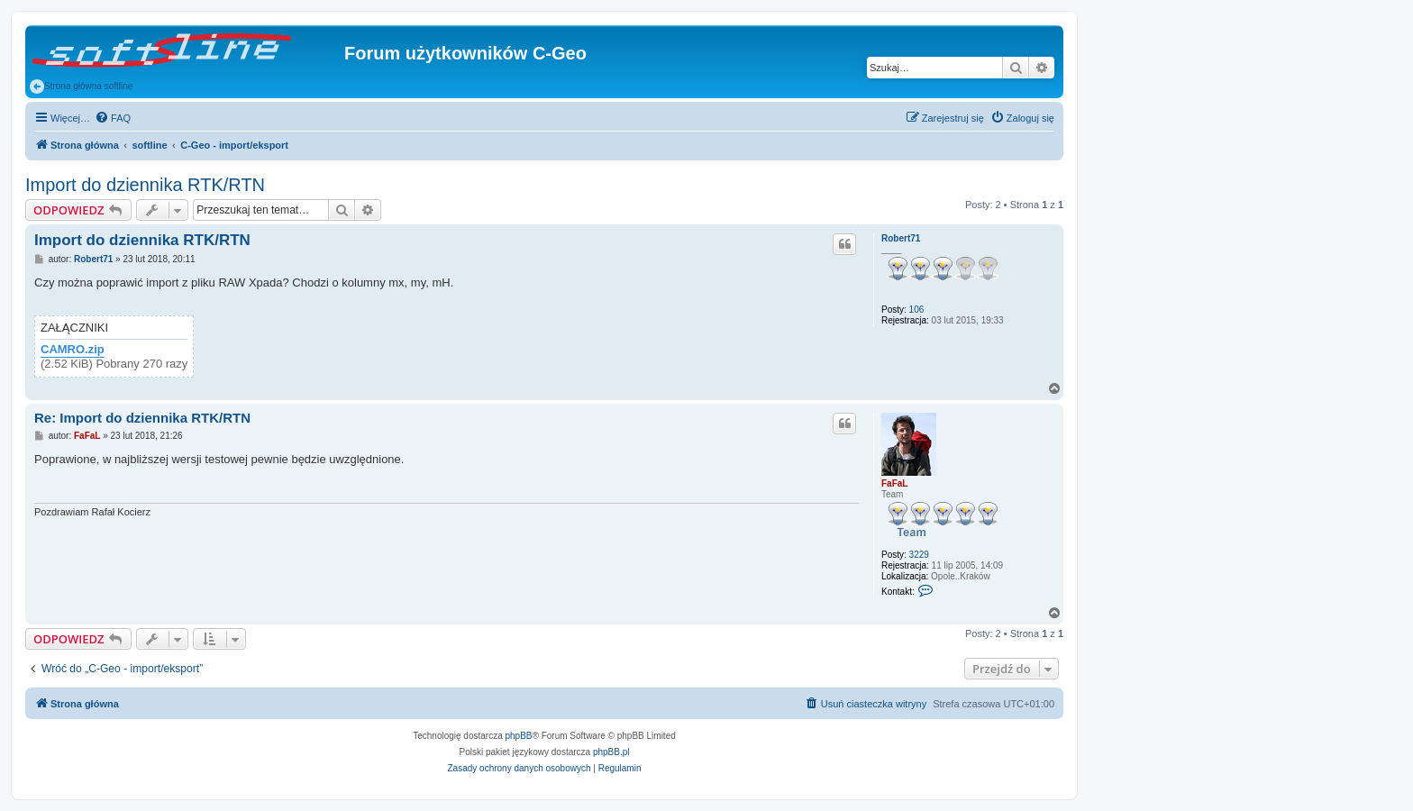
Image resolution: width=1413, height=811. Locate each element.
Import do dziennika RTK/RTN (145, 185)
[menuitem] (113, 118)
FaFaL (894, 483)
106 (917, 309)
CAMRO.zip (73, 349)
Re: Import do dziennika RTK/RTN (142, 417)
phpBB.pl (611, 752)
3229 (919, 555)
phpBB (519, 736)
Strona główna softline (81, 86)
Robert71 (900, 238)
